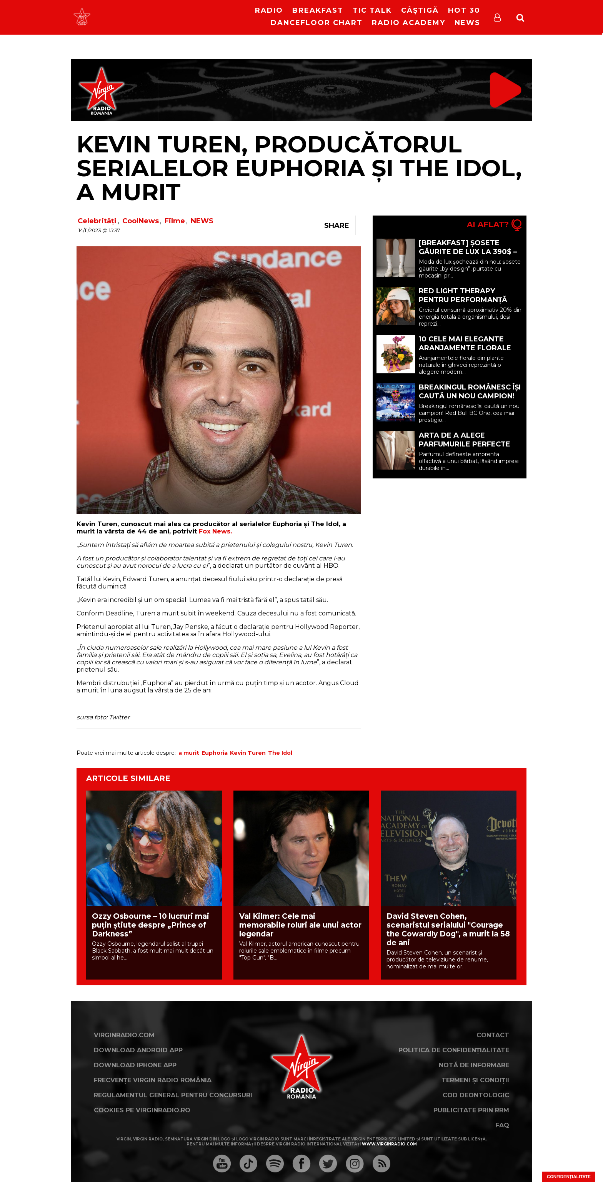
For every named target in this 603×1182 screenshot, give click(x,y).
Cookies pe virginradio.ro (142, 1110)
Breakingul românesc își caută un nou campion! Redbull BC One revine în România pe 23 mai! (470, 400)
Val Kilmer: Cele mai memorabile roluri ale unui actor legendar (300, 925)
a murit (188, 752)
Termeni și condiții (475, 1080)
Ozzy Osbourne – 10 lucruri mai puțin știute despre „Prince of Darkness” (150, 925)
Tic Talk (372, 10)
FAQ (502, 1125)
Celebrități (97, 221)
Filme (175, 221)
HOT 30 (464, 10)
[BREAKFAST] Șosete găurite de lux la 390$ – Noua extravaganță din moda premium (468, 256)
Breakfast (317, 10)
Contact (492, 1035)
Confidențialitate (569, 1176)
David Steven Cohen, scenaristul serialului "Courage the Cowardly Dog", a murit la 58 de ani (448, 929)
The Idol (280, 752)
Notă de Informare (474, 1065)
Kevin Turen (248, 752)
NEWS (202, 221)
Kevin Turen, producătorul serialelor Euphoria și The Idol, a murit (299, 168)
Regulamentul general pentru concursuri (173, 1095)
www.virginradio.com (389, 1144)
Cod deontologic (476, 1095)
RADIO (269, 10)
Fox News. (215, 531)
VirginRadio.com (124, 1035)
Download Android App (138, 1050)
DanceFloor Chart (317, 22)
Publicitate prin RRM (471, 1110)
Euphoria (215, 752)
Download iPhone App (135, 1065)
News (467, 22)
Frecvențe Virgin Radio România (153, 1080)
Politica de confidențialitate (453, 1050)
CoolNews (140, 221)
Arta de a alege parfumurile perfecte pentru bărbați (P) (464, 444)
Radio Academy (408, 22)
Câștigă (420, 10)
